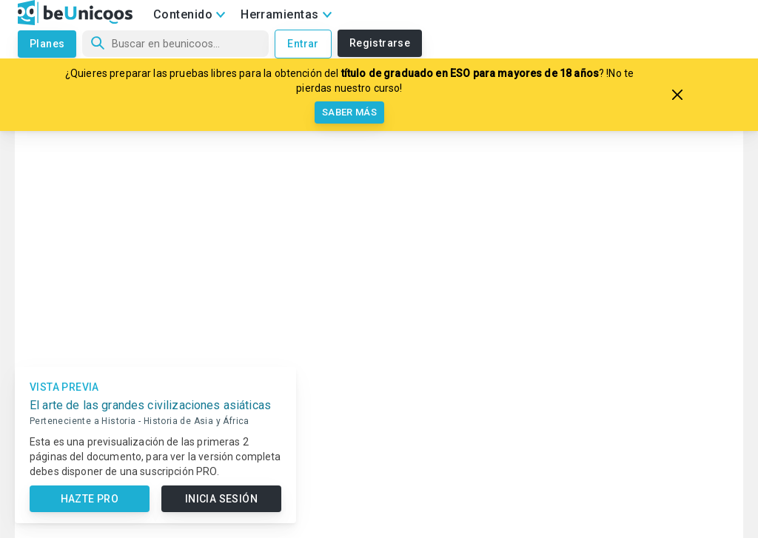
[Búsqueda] (175, 43)
